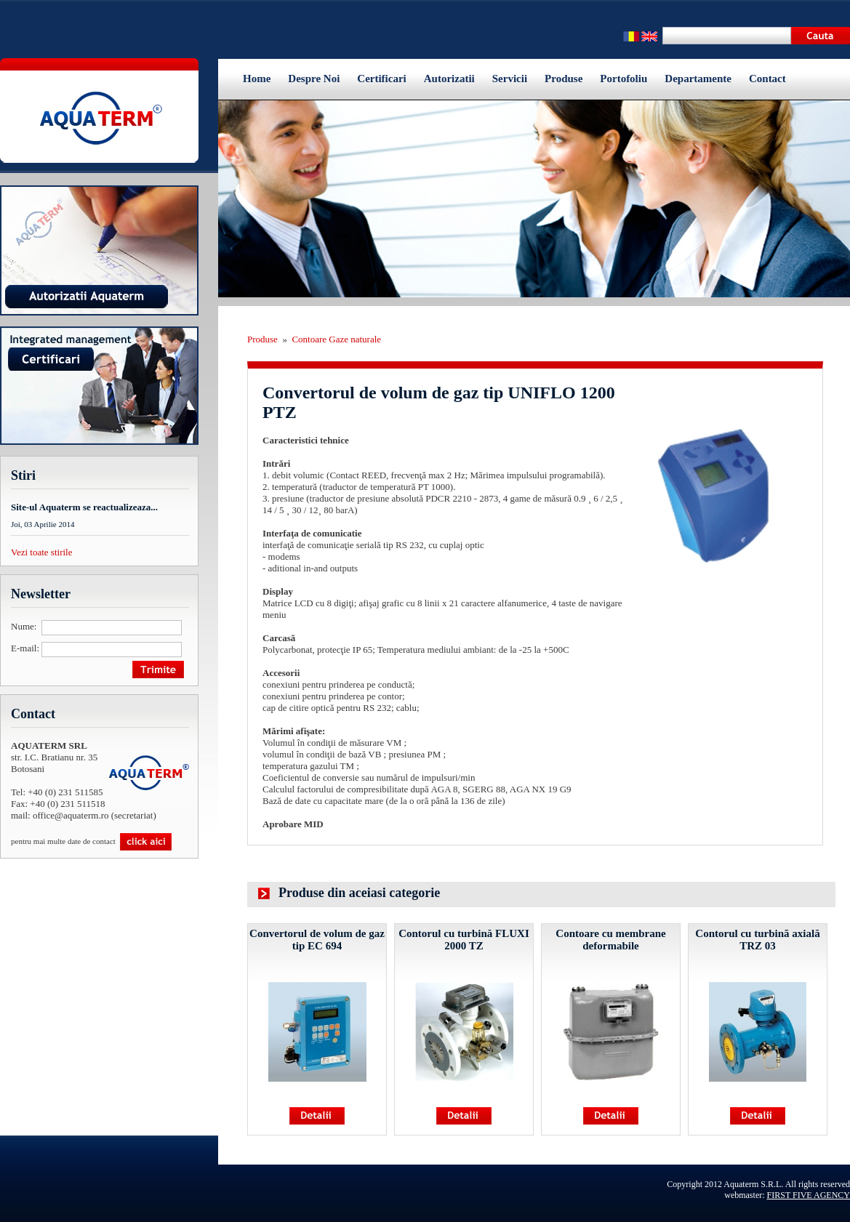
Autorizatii (449, 78)
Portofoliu (623, 78)
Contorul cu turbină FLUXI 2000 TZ (463, 940)
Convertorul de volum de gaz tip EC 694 (317, 940)
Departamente (698, 78)
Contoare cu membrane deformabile (610, 940)
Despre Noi (314, 78)
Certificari (381, 78)
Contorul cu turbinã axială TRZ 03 (757, 940)
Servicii (509, 78)
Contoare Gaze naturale (336, 339)
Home (256, 78)
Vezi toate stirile (41, 552)
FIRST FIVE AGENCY (808, 1195)
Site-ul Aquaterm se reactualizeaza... (84, 507)
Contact (767, 78)
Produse (563, 78)
